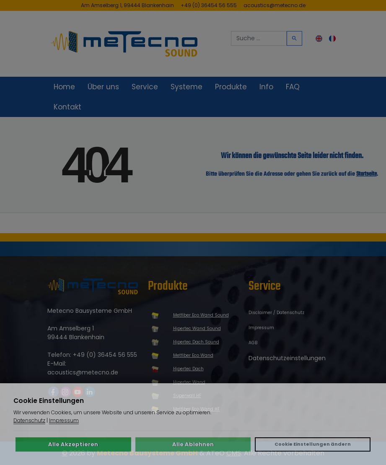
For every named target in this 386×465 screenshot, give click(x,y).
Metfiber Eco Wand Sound (201, 315)
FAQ (293, 87)
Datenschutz (29, 420)
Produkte (231, 87)
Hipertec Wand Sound (197, 328)
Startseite (366, 174)
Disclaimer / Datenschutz (276, 312)
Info (266, 87)
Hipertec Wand (189, 382)
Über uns (103, 87)
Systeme (186, 87)
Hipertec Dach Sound (196, 342)
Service (145, 87)
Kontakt (67, 107)
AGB (253, 343)
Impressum (261, 328)
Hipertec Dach (188, 369)
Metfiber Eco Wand (193, 355)
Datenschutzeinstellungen (287, 358)
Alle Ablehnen (193, 444)
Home (64, 87)
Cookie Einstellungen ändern (313, 444)
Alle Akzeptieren (73, 444)
